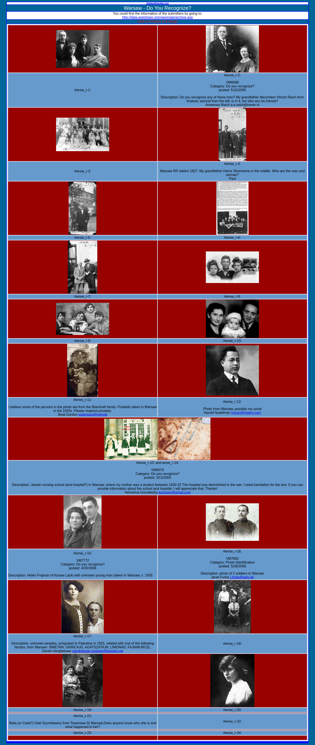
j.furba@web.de (242, 577)
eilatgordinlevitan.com (157, 3)
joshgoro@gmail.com (175, 492)
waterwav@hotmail (92, 414)
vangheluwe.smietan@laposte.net (97, 651)
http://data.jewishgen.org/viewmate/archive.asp (157, 17)
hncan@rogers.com (246, 412)
